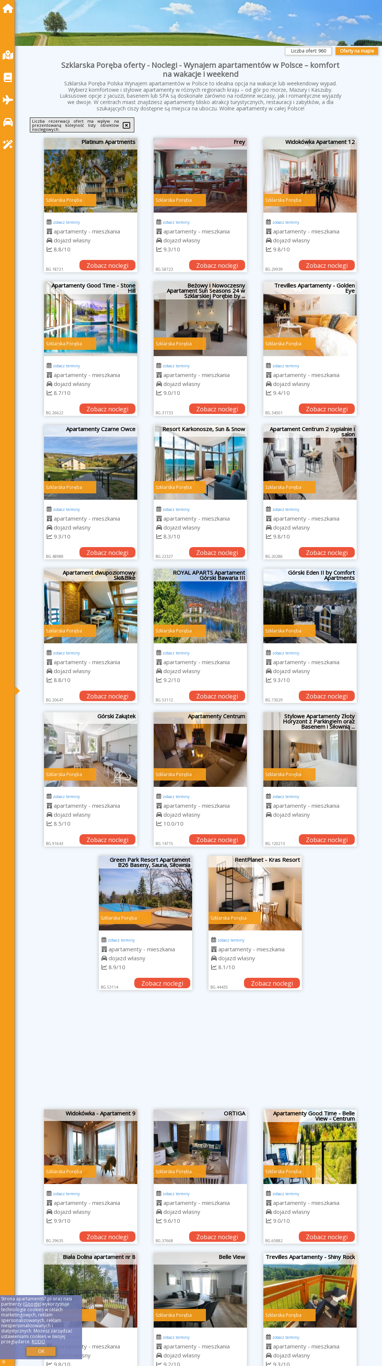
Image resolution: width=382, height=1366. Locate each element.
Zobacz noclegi (107, 265)
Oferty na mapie (357, 51)
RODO (38, 1341)
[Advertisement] (200, 1053)
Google (32, 1304)
